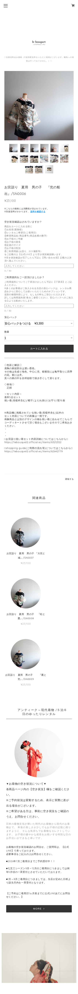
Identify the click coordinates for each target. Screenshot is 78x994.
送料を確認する (37, 211)
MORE (39, 848)
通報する (69, 479)
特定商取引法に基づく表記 (39, 971)
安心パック (10, 317)
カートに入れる (39, 348)
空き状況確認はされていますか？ (24, 221)
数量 (6, 331)
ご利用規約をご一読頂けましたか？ (25, 277)
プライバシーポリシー (39, 965)
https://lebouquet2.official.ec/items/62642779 (33, 451)
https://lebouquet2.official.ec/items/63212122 (33, 442)
